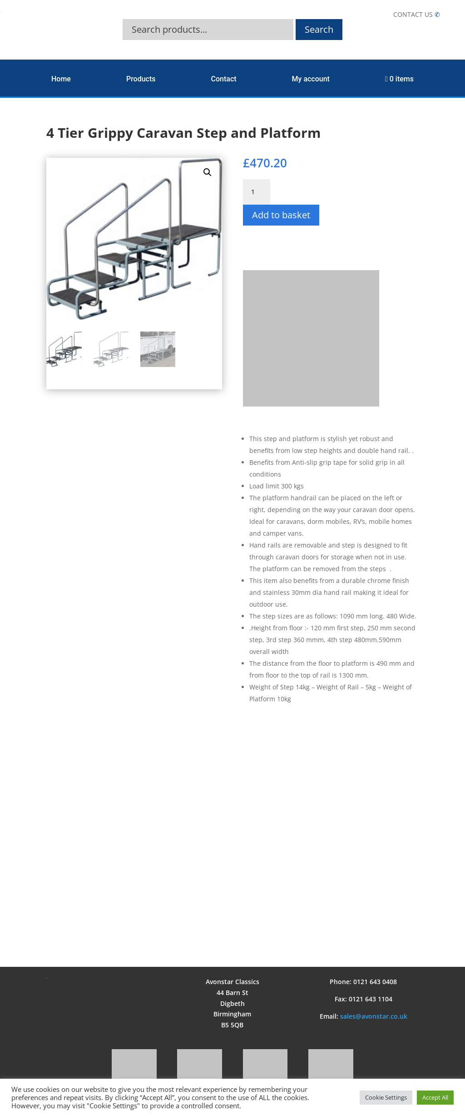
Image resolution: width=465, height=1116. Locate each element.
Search (319, 29)
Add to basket (281, 215)
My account (311, 79)
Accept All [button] (435, 1097)
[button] (207, 172)
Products (141, 79)
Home (61, 79)
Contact (224, 79)
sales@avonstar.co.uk (373, 1016)
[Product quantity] (256, 192)
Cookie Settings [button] (386, 1097)
